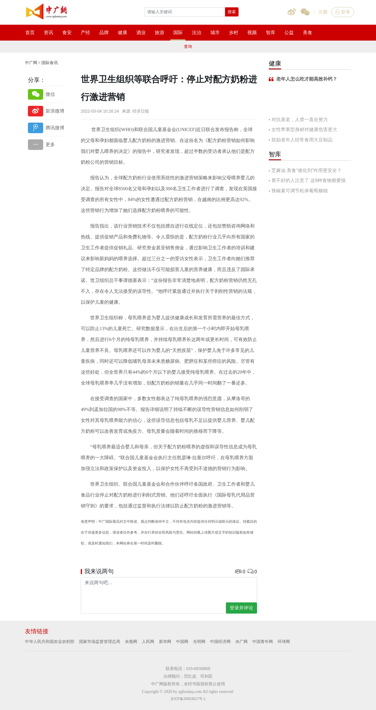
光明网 (199, 641)
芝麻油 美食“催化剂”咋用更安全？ (306, 170)
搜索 (232, 11)
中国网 (182, 641)
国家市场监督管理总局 (99, 641)
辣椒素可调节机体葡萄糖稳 (299, 190)
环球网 (284, 641)
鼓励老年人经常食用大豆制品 (302, 139)
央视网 (131, 641)
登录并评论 (241, 607)
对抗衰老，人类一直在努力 (299, 119)
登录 (342, 11)
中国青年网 (262, 641)
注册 (323, 11)
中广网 (31, 62)
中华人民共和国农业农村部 (49, 641)
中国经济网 (220, 641)
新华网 (165, 641)
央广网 (241, 641)
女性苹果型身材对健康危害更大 (304, 129)
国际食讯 (49, 62)
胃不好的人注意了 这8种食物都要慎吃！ (307, 181)
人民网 (148, 641)
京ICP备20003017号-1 (188, 699)
